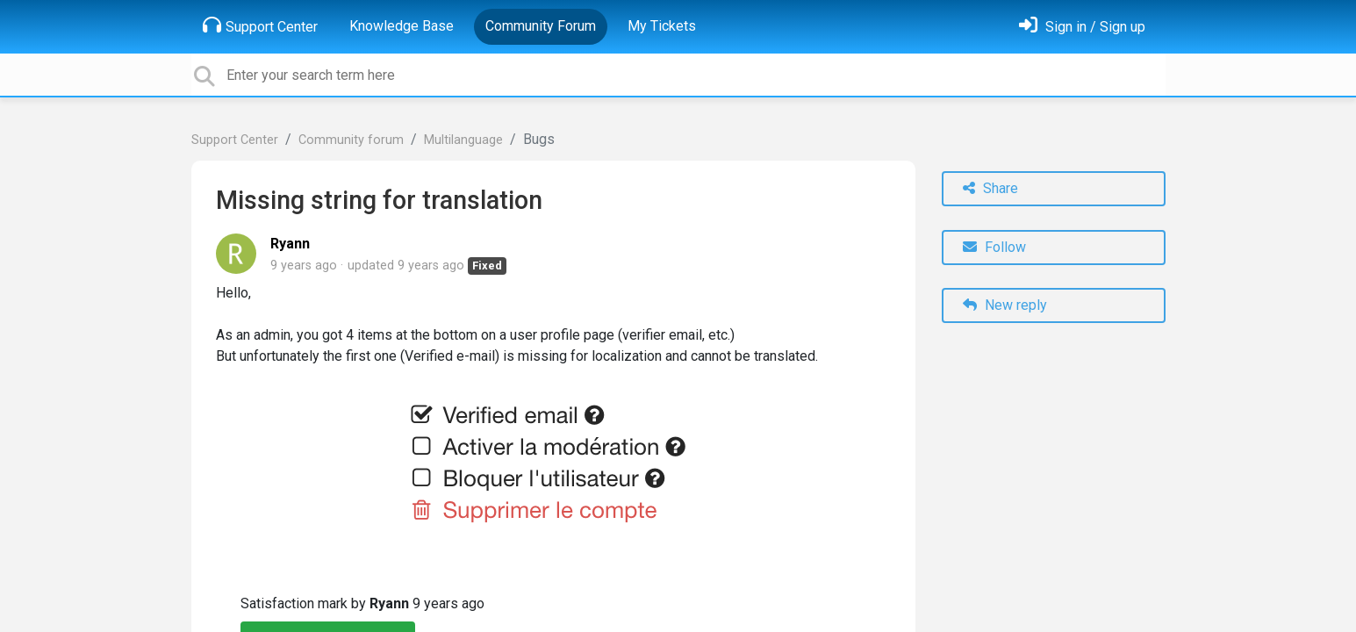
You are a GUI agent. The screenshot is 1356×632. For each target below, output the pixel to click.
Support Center (260, 25)
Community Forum (540, 26)
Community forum (351, 140)
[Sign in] (1082, 27)
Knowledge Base (401, 26)
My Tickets (662, 26)
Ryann (290, 243)
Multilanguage (463, 140)
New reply (1005, 305)
